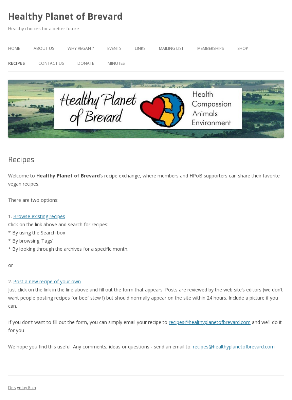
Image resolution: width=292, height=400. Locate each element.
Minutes (116, 63)
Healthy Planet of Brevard (65, 16)
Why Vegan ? (81, 48)
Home (14, 48)
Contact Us (51, 63)
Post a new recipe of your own (47, 281)
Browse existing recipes (39, 216)
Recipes (16, 63)
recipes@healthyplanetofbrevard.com (210, 322)
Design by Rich (22, 388)
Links (140, 48)
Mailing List (171, 48)
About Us (44, 48)
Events (114, 48)
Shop (242, 48)
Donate (85, 63)
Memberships (210, 48)
